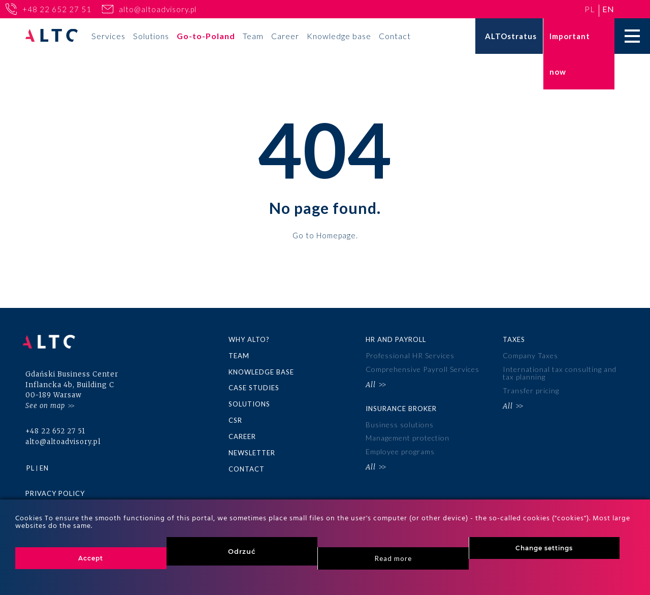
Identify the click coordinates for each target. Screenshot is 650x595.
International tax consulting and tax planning (559, 372)
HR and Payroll (396, 339)
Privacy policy (55, 489)
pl (589, 9)
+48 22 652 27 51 (56, 9)
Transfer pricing (531, 389)
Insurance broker (401, 406)
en (608, 9)
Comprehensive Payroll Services (422, 368)
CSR (235, 419)
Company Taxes (530, 355)
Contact (395, 36)
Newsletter (252, 451)
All (371, 383)
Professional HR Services (410, 355)
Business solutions (400, 423)
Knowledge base (339, 36)
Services (108, 36)
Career (285, 36)
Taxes (514, 339)
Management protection (407, 435)
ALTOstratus (511, 36)
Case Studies (254, 387)
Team (253, 36)
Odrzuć (242, 551)
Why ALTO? (249, 339)
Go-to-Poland (206, 36)
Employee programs (400, 449)
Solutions (151, 36)
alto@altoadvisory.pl (158, 9)
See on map (45, 401)
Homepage (336, 234)
